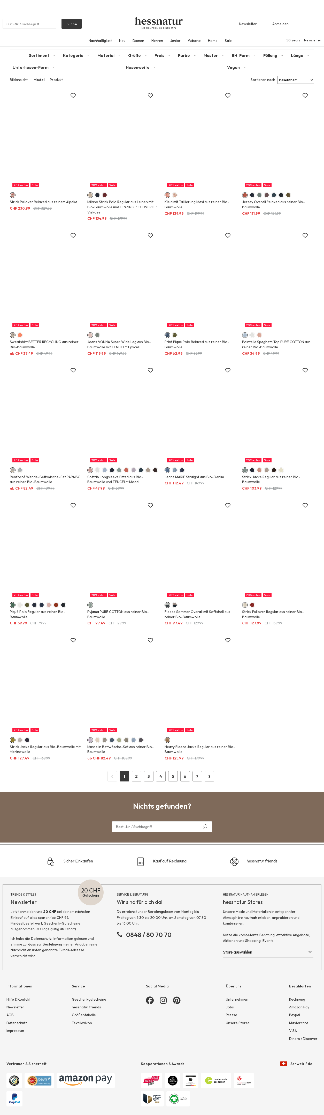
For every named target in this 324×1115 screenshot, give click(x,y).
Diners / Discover (303, 1038)
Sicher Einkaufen (70, 862)
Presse (231, 1015)
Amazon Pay (299, 1007)
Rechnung (297, 999)
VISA (293, 1030)
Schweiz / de (296, 1058)
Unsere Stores (238, 1023)
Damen (138, 41)
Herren (157, 41)
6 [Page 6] (185, 776)
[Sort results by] (295, 80)
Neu (122, 41)
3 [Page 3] (149, 776)
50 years (293, 40)
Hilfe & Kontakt (18, 999)
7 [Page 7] (197, 776)
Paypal (294, 1015)
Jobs (230, 1007)
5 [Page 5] (173, 776)
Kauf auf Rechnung (161, 862)
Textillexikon (82, 1023)
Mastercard (298, 1023)
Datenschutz (16, 1023)
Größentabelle (84, 1015)
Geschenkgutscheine (89, 999)
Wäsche (194, 41)
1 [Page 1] (124, 776)
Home (213, 41)
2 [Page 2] (136, 776)
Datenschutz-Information (52, 938)
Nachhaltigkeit (100, 41)
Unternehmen (237, 999)
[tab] (43, 55)
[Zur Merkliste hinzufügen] (73, 95)
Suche (69, 25)
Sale (228, 41)
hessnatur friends (253, 862)
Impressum (15, 1030)
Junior (175, 41)
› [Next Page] (209, 775)
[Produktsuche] (29, 24)
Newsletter (312, 40)
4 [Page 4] (160, 776)
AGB (10, 1015)
